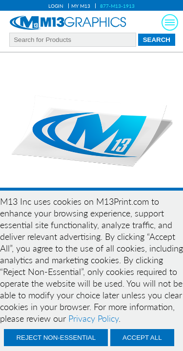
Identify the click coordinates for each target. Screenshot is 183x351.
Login (55, 5)
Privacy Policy (93, 318)
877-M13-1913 (117, 5)
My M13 (80, 5)
